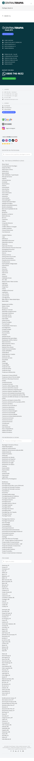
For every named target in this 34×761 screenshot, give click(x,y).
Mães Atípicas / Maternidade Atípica (11, 299)
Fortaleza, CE (5, 617)
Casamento (5, 219)
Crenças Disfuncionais (7, 230)
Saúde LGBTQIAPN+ (7, 351)
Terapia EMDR (5, 365)
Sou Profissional (7, 107)
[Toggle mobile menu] (31, 3)
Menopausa (5, 308)
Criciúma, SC (5, 603)
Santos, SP (4, 695)
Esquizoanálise (5, 470)
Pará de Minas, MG (6, 666)
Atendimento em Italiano (8, 464)
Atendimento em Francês (8, 461)
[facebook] (3, 140)
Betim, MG (4, 583)
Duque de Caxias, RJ (7, 613)
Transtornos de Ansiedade (8, 412)
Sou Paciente (7, 105)
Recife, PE (4, 677)
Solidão (4, 361)
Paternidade (5, 318)
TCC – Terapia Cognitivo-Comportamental (12, 540)
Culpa (3, 237)
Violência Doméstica (7, 432)
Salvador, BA (5, 688)
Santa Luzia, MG (6, 689)
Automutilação (5, 198)
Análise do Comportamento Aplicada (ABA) (12, 450)
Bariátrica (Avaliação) (7, 207)
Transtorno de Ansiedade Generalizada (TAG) (13, 393)
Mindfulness (5, 482)
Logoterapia (5, 477)
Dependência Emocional (8, 240)
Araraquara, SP (5, 569)
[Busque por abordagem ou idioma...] (17, 441)
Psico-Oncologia (6, 522)
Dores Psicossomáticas (8, 258)
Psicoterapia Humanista (8, 533)
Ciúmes (4, 221)
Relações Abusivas (6, 345)
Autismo (4, 185)
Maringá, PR (5, 649)
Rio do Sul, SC (5, 686)
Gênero (4, 274)
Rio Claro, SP (5, 682)
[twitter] (20, 751)
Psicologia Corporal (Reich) (8, 498)
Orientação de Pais (6, 315)
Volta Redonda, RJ (6, 739)
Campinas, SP (5, 590)
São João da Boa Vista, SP (8, 705)
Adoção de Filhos (6, 168)
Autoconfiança (5, 191)
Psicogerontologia (6, 329)
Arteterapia (5, 455)
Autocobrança (5, 189)
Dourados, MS (5, 611)
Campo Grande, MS (7, 592)
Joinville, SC (4, 638)
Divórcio (4, 253)
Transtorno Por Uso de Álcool (9, 405)
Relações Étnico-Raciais (7, 347)
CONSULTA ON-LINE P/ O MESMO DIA (13, 42)
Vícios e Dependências (7, 428)
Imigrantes (4, 283)
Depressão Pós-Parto (7, 246)
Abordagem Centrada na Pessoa (10, 445)
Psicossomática (6, 333)
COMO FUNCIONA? (8, 40)
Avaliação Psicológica (7, 203)
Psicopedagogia (6, 524)
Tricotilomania (5, 423)
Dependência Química (7, 242)
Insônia (4, 288)
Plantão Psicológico (7, 322)
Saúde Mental (5, 352)
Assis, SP (4, 571)
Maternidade (5, 301)
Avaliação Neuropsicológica (9, 201)
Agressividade (5, 173)
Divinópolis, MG (6, 609)
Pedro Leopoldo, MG (7, 668)
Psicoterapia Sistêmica (7, 535)
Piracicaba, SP (5, 671)
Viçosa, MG (4, 734)
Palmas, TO (5, 664)
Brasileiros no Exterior (7, 214)
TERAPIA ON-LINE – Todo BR (10, 54)
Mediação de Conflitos (7, 304)
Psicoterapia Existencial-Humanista (10, 529)
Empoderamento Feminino (8, 260)
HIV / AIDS (4, 280)
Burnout (4, 217)
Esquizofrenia (5, 265)
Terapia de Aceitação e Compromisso (11, 546)
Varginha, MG (5, 730)
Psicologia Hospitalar (7, 505)
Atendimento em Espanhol (8, 459)
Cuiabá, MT (4, 604)
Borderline (4, 212)
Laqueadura (5, 292)
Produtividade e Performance (9, 326)
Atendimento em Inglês (8, 462)
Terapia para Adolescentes (8, 372)
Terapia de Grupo (6, 370)
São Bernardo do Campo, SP (9, 698)
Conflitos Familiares (7, 228)
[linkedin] (9, 140)
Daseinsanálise (5, 468)
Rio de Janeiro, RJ (6, 684)
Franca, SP (4, 620)
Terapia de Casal (6, 367)
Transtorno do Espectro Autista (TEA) (11, 400)
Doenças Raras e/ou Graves (9, 256)
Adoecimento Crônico (7, 169)
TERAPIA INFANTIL (8, 64)
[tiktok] (13, 140)
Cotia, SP (4, 601)
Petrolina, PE (5, 670)
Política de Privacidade (15, 747)
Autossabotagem (6, 200)
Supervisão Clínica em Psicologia (10, 538)
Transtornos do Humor (8, 418)
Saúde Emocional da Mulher (9, 349)
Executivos (4, 269)
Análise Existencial (6, 452)
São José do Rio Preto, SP (8, 709)
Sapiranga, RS (5, 673)
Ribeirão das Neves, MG (8, 679)
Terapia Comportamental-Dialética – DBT (12, 544)
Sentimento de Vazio (7, 358)
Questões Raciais (6, 336)
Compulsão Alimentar (7, 223)
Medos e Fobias (6, 306)
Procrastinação (6, 324)
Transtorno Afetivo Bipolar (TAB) (10, 386)
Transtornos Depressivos (8, 409)
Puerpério (4, 334)
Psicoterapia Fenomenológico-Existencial (12, 531)
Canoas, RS (4, 594)
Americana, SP (5, 565)
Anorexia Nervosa (6, 180)
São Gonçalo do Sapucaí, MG (9, 701)
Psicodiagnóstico (6, 327)
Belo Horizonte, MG (7, 579)
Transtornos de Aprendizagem (9, 411)
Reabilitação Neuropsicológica (9, 338)
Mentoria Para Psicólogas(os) (9, 479)
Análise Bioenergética (7, 446)
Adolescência (5, 171)
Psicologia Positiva (6, 516)
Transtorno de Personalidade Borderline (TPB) (13, 395)
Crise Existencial (6, 232)
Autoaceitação (5, 187)
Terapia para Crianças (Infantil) (9, 375)
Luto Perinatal (5, 296)
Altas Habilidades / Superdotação (10, 175)
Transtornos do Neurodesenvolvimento (12, 416)
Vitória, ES (4, 737)
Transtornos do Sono (7, 420)
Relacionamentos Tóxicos (8, 343)
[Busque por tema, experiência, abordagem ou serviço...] (17, 154)
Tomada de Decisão (7, 382)
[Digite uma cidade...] (17, 561)
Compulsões (5, 225)
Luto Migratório (6, 297)
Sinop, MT (4, 714)
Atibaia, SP (4, 572)
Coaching (4, 466)
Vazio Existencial (6, 427)
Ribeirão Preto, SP (6, 680)
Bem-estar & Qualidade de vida (9, 209)
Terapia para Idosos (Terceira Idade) (11, 377)
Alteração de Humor (7, 176)
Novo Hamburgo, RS (7, 663)
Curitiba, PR (5, 606)
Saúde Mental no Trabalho (8, 354)
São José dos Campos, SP (8, 710)
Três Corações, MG (6, 725)
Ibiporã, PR (4, 629)
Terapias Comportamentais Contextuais (12, 553)
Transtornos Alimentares (8, 407)
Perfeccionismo (6, 320)
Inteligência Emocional (7, 290)
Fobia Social (5, 272)
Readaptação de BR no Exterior (9, 340)
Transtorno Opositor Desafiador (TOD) (11, 391)
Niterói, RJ (4, 654)
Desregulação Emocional (8, 249)
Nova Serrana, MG (6, 661)
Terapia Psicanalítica (7, 551)
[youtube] (16, 140)
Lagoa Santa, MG (6, 642)
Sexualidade (5, 359)
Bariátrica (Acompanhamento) (9, 205)
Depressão (4, 244)
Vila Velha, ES (5, 735)
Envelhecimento (6, 262)
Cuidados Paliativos (7, 235)
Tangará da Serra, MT (7, 717)
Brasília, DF (4, 587)
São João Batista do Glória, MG (9, 703)
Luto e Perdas (5, 294)
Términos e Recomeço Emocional (10, 379)
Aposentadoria (5, 184)
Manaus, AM (5, 647)
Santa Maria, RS (6, 691)
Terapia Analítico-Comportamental (10, 542)
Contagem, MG (5, 599)
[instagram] (6, 140)
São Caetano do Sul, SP (7, 700)
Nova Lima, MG (5, 659)
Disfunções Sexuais (7, 251)
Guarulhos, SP (5, 627)
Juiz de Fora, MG (6, 640)
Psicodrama (5, 492)
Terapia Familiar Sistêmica (8, 549)
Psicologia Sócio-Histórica (8, 519)
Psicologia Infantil (6, 507)
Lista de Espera (7, 109)
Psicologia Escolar (6, 501)
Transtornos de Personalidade (9, 414)
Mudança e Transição (7, 309)
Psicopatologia (5, 331)
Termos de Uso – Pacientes (25, 747)
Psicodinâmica (5, 491)
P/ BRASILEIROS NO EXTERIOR (11, 56)
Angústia (4, 178)
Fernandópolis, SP (6, 615)
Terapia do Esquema (7, 547)
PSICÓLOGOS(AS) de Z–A (10, 46)
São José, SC (5, 707)
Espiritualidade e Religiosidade (9, 263)
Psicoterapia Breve (6, 526)
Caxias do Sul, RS (6, 596)
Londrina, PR (5, 643)
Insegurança (5, 287)
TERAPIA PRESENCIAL (9, 48)
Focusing (4, 471)
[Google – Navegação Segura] (7, 118)
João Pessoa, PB (6, 633)
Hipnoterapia (5, 475)
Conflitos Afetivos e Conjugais (9, 226)
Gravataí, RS (5, 625)
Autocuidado (5, 194)
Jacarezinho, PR (6, 636)
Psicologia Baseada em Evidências (10, 496)
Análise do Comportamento (9, 448)
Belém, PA (4, 578)
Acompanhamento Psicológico (9, 166)
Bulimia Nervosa (6, 216)
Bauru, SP (4, 574)
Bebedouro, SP (5, 576)
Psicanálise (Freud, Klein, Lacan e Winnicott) (12, 485)
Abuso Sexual (5, 164)
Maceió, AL (4, 645)
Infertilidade (5, 285)
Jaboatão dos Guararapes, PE (9, 634)
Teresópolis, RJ (5, 723)
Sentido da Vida (6, 356)
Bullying (4, 210)
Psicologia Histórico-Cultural (9, 503)
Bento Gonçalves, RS (7, 581)
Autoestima (5, 196)
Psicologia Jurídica (6, 510)
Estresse (4, 267)
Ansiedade (4, 182)
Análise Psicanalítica (7, 454)
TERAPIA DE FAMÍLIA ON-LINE (11, 60)
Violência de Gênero (7, 430)
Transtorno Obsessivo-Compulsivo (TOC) (12, 389)
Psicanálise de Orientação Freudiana (11, 487)
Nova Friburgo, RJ (6, 655)
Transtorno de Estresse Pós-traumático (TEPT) (13, 402)
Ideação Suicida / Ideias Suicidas (10, 281)
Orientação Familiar (7, 317)
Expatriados (5, 271)
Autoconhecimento (7, 192)
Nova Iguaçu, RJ (6, 657)
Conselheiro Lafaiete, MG (8, 597)
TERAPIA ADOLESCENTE (9, 62)
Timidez (4, 380)
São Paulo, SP (5, 712)
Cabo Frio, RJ (5, 588)
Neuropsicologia (6, 483)
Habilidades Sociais (7, 278)
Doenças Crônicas (6, 255)
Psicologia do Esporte (7, 500)
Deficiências (5, 238)
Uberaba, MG (5, 726)
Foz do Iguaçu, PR (6, 618)
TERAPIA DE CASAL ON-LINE (10, 58)
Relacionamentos (6, 342)
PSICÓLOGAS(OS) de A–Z (10, 44)
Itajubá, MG (5, 631)
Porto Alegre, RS (6, 675)
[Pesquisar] (3, 154)
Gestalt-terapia (5, 473)
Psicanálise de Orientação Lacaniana (11, 489)
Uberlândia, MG (6, 728)
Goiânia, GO (5, 622)
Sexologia (4, 537)
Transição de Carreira (7, 384)
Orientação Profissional (8, 313)
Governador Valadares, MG (8, 624)
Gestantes (4, 276)
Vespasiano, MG (6, 732)
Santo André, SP (6, 693)
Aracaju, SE (4, 567)
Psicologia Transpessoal (8, 521)
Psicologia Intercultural (7, 508)
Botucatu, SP (5, 585)
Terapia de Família (6, 368)
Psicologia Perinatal (7, 514)
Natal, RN (4, 650)
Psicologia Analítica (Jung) (8, 494)
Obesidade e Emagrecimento (9, 311)
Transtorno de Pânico (7, 403)
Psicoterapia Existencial (8, 528)
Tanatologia (5, 363)
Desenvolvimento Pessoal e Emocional (11, 247)
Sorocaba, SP (5, 716)
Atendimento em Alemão (8, 457)
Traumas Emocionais (7, 421)
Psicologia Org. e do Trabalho (9, 512)
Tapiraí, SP (4, 719)
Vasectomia (5, 425)
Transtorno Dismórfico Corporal (10, 388)
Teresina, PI (5, 721)
